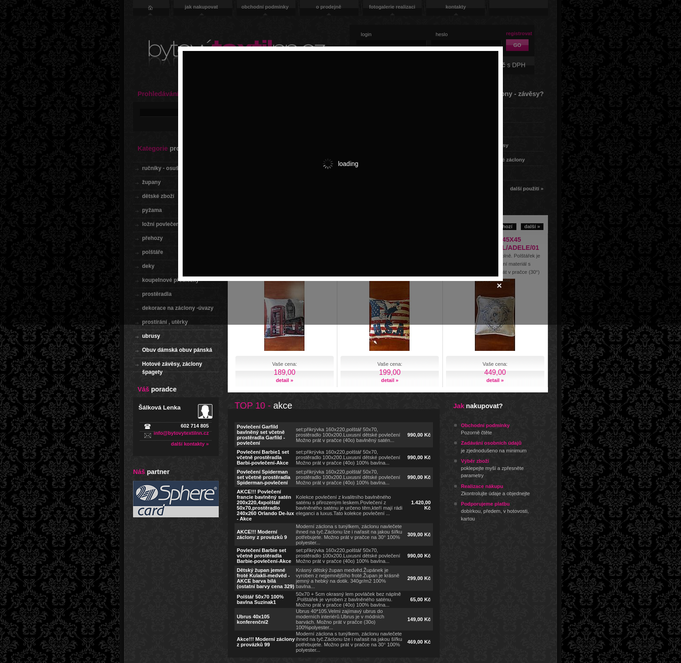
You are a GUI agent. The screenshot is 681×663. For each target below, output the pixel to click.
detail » (285, 380)
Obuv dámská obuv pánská (177, 350)
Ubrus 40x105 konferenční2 (253, 619)
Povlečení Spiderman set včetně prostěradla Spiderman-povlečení (263, 477)
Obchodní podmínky (485, 425)
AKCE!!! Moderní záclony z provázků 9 (262, 534)
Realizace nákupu (482, 486)
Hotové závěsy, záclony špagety (172, 366)
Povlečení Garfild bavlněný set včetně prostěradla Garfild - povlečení (261, 435)
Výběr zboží (475, 461)
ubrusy (151, 336)
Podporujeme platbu (485, 503)
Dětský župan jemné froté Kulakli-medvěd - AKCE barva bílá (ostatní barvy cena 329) (265, 578)
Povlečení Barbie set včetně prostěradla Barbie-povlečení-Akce (264, 556)
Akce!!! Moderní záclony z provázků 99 (266, 641)
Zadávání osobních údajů (491, 443)
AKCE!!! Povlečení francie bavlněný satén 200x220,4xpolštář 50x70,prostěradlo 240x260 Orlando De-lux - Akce (265, 505)
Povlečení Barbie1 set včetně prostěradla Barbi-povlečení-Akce (263, 457)
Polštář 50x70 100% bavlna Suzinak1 (260, 599)
